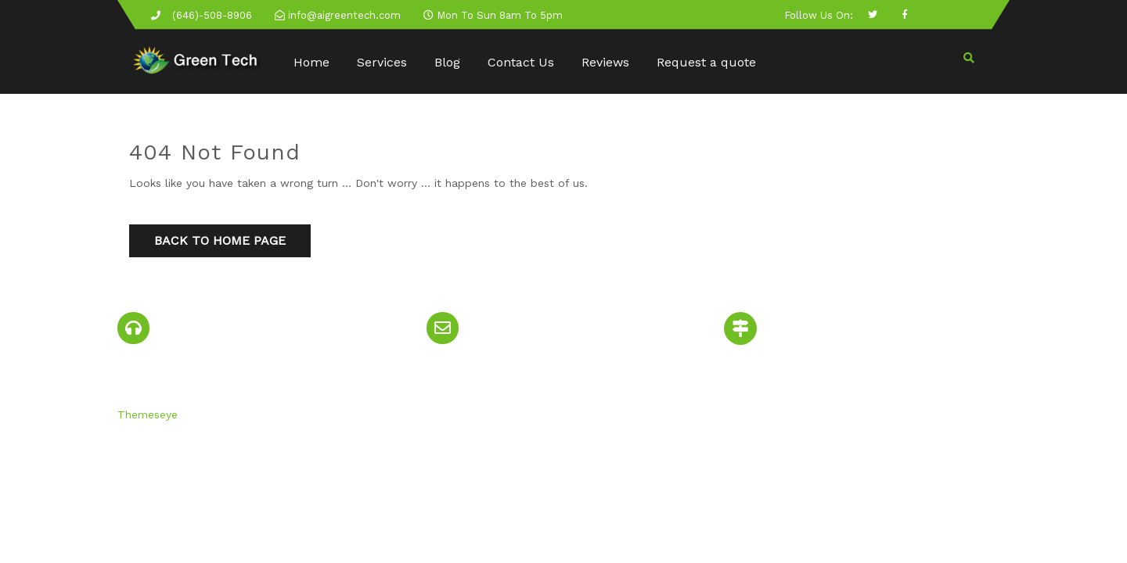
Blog (447, 62)
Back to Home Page (220, 240)
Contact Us (521, 62)
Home (311, 62)
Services (382, 62)
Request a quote (706, 62)
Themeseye (147, 414)
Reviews (605, 62)
